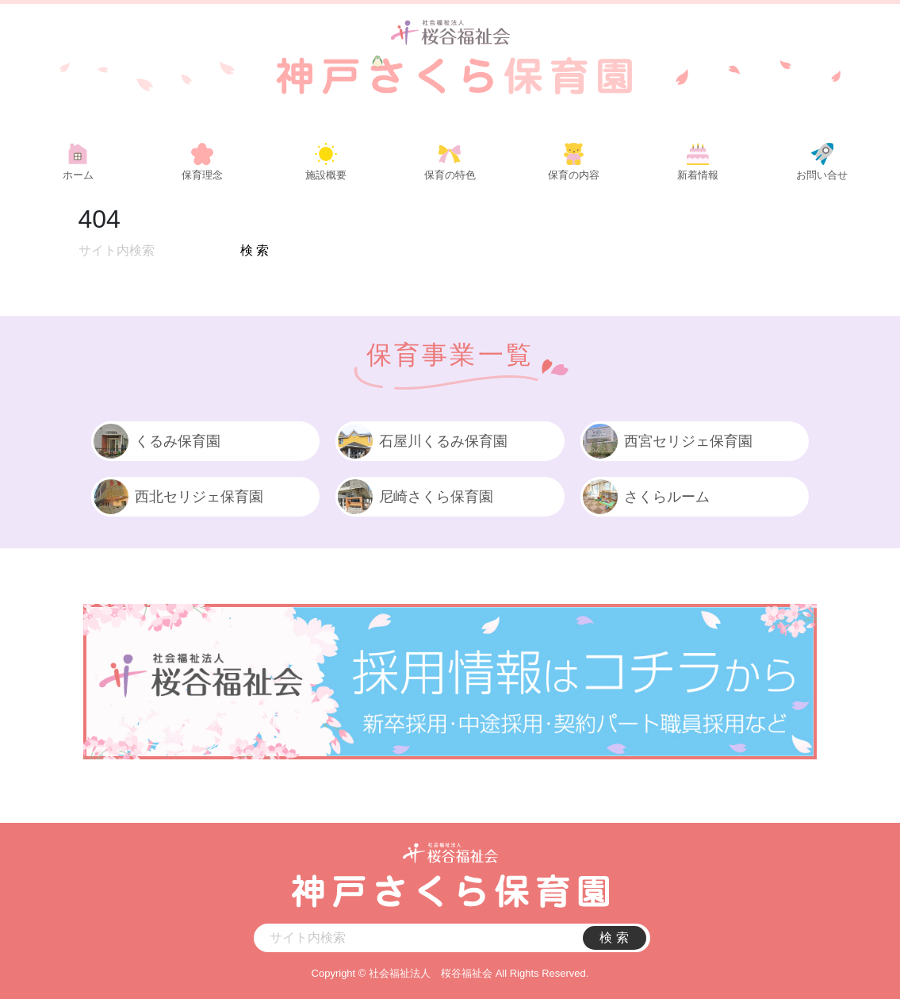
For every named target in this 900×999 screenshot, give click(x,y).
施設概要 (326, 175)
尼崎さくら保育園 (414, 497)
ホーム (78, 175)
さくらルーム (645, 497)
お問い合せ (822, 175)
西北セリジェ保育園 (177, 497)
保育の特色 (450, 175)
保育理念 (202, 175)
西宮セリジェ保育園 (666, 441)
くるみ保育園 (155, 441)
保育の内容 (573, 175)
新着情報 (697, 175)
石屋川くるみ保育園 (421, 441)
